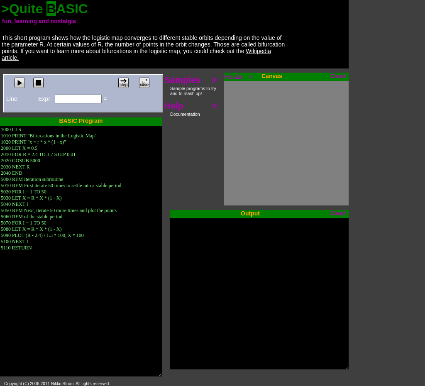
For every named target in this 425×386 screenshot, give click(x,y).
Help (190, 109)
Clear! (338, 76)
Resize (239, 76)
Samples (190, 85)
